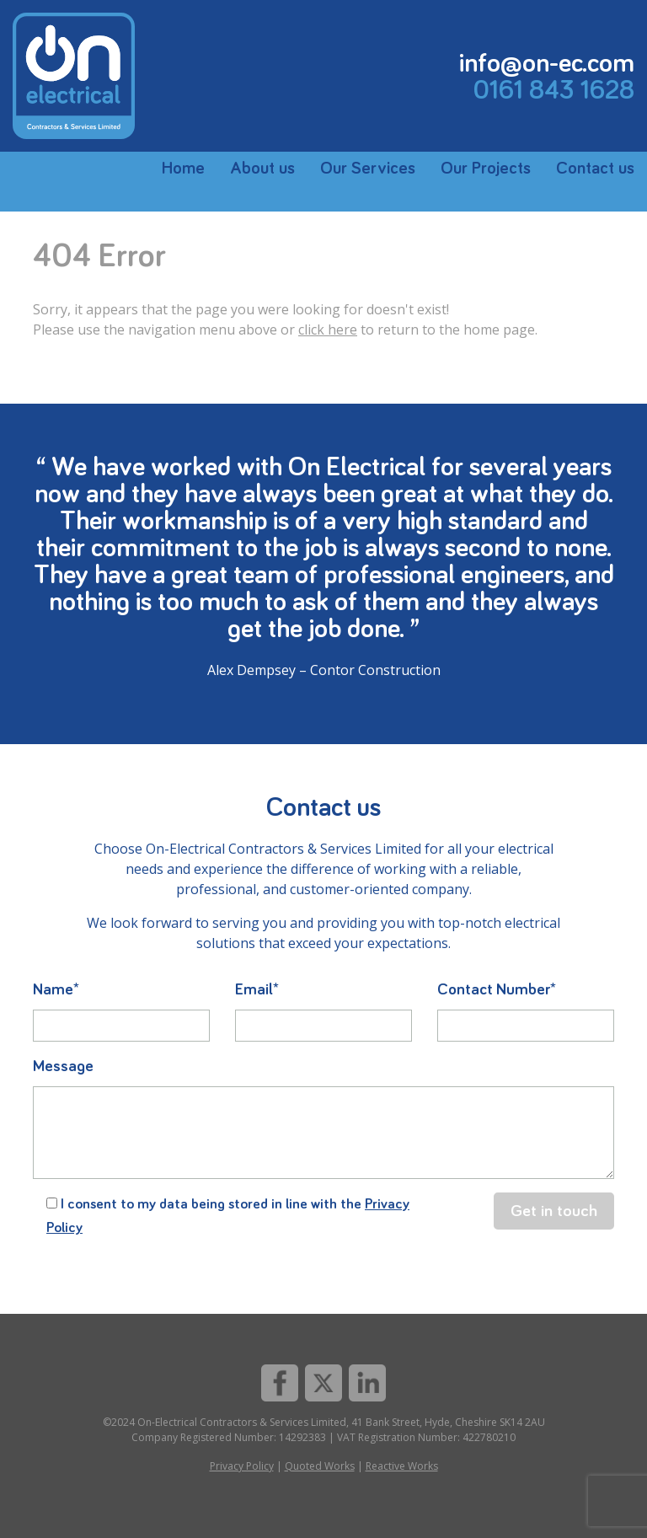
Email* (257, 990)
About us (262, 168)
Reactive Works (402, 1466)
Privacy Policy (242, 1466)
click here (327, 329)
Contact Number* (496, 990)
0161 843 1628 (553, 91)
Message (63, 1066)
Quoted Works (320, 1466)
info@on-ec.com (546, 64)
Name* (56, 990)
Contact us (595, 168)
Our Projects (486, 168)
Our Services (367, 168)
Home (183, 168)
